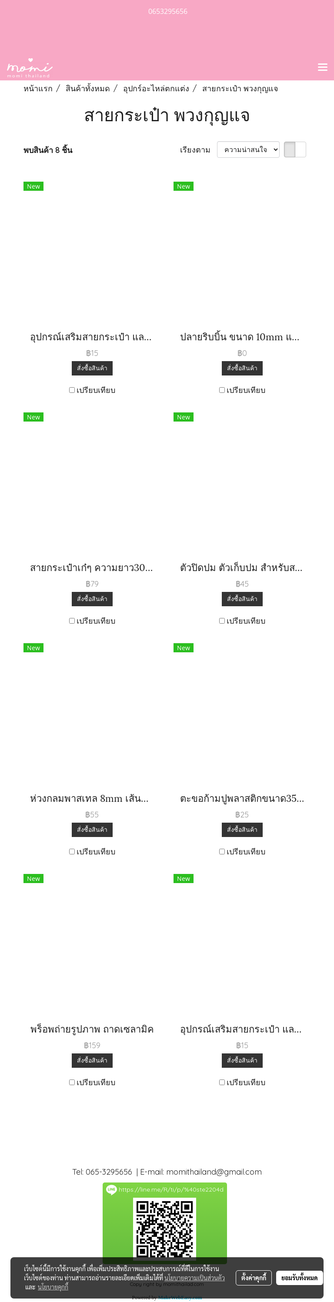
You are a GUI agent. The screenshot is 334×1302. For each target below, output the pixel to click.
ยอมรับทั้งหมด (299, 1278)
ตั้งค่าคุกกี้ (253, 1278)
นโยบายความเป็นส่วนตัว (194, 1278)
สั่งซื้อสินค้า (92, 368)
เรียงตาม (198, 150)
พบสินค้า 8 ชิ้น (47, 150)
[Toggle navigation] (322, 67)
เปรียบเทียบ (96, 390)
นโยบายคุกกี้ (53, 1287)
